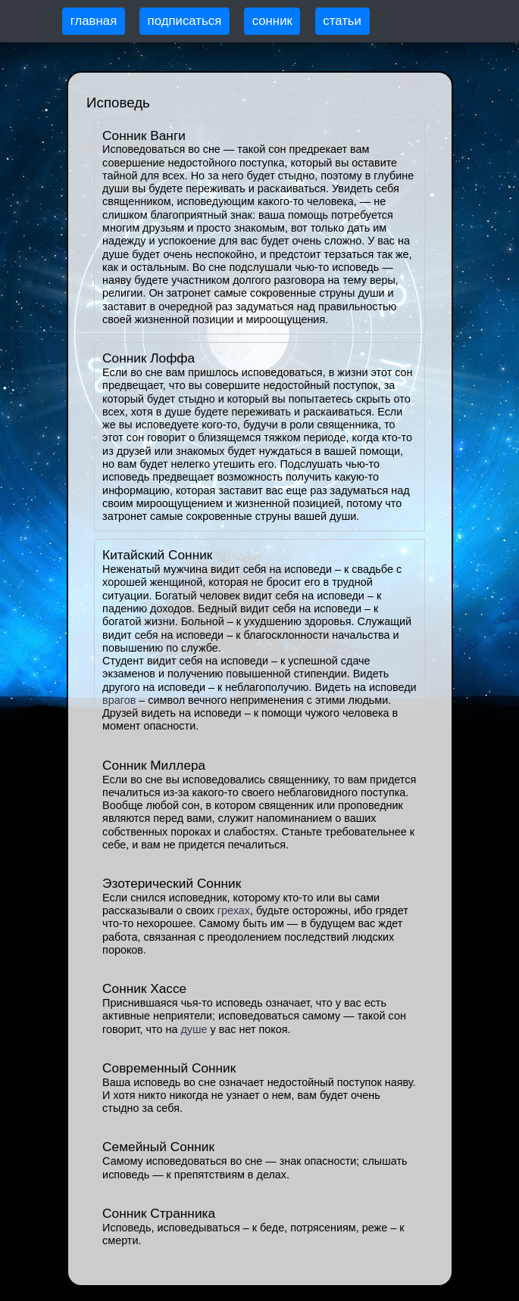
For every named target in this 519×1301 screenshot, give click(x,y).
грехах (233, 910)
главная (93, 21)
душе (193, 1029)
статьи (342, 21)
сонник (272, 21)
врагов (119, 700)
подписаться (185, 21)
